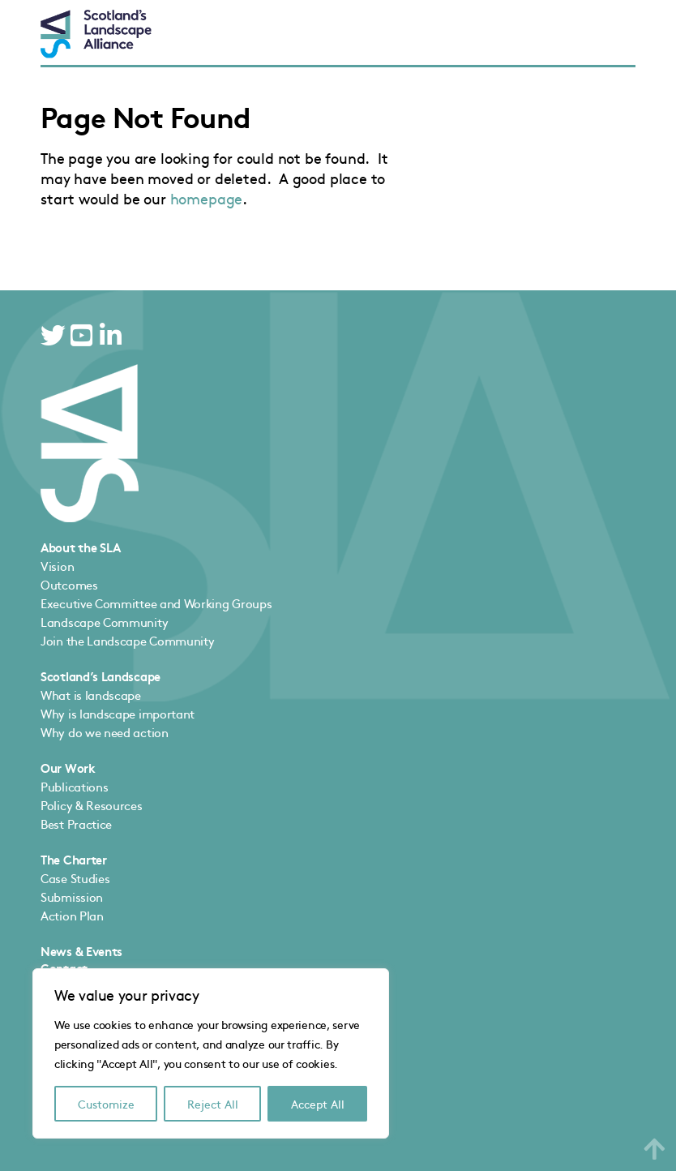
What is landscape (91, 694)
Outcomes (69, 584)
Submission (72, 896)
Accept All (317, 1104)
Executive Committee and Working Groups (156, 602)
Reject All (212, 1104)
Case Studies (75, 877)
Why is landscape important (118, 713)
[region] (210, 1053)
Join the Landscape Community (127, 640)
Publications (74, 786)
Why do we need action (105, 731)
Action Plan (72, 915)
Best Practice (76, 823)
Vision (57, 565)
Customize (106, 1104)
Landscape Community (104, 621)
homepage (206, 198)
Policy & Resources (91, 804)
